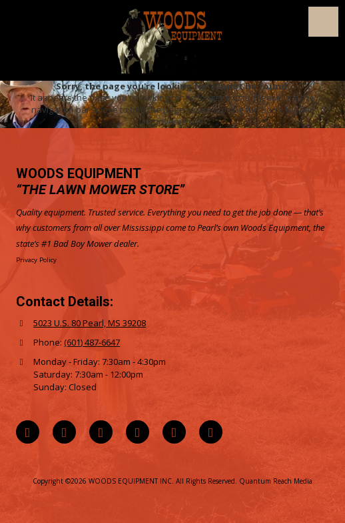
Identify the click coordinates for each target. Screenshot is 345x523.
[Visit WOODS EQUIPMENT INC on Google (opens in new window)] (27, 432)
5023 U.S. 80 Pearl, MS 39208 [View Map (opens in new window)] (89, 323)
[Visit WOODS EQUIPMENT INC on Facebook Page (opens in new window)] (64, 432)
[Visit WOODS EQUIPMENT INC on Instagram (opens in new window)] (101, 432)
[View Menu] (323, 22)
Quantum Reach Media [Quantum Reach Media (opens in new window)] (275, 481)
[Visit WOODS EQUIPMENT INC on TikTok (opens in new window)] (174, 432)
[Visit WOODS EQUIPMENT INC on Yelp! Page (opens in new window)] (210, 432)
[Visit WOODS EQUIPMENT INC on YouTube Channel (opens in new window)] (137, 432)
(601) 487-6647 (92, 342)
